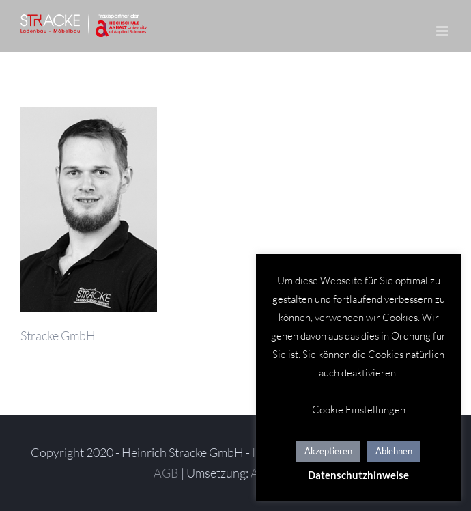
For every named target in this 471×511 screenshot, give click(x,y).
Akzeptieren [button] (328, 450)
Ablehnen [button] (393, 450)
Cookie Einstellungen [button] (358, 409)
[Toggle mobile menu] (443, 31)
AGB (166, 472)
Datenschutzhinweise (358, 475)
